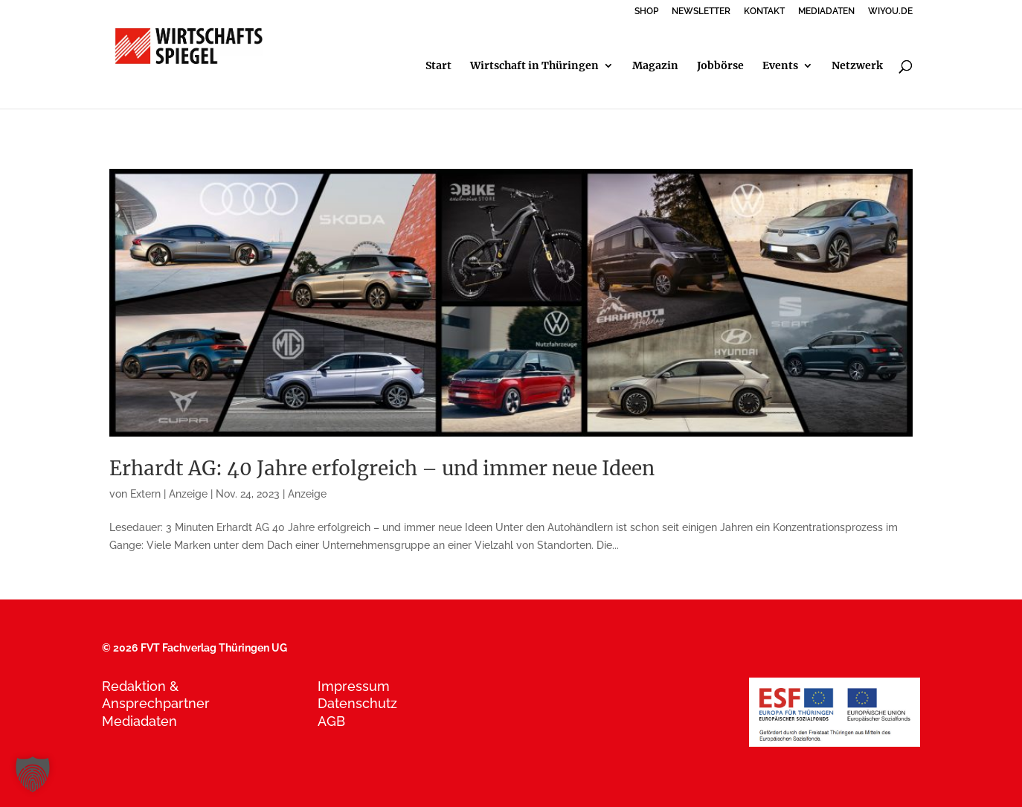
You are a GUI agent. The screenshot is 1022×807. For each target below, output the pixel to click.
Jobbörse (720, 66)
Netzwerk (857, 66)
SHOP (646, 11)
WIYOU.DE (890, 11)
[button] (32, 774)
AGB (331, 721)
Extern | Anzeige (169, 494)
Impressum (354, 686)
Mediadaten (139, 721)
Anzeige (307, 494)
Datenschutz (357, 703)
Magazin (655, 66)
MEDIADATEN (826, 11)
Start (438, 66)
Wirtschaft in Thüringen (534, 66)
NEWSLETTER (701, 11)
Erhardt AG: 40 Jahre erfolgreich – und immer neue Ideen (382, 468)
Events (780, 66)
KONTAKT (764, 11)
